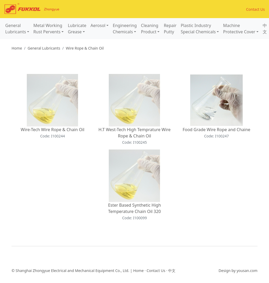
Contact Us (255, 9)
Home (17, 48)
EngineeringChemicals (125, 29)
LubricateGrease (77, 29)
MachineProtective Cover (239, 29)
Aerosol (98, 25)
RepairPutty (170, 29)
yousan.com (246, 270)
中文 (265, 29)
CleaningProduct (149, 29)
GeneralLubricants (15, 29)
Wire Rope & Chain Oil (85, 48)
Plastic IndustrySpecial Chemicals (198, 29)
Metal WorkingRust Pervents (47, 29)
